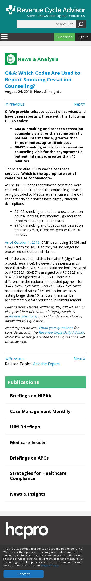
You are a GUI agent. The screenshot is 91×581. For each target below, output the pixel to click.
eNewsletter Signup (52, 16)
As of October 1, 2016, (23, 242)
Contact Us (77, 16)
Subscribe (65, 36)
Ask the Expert (46, 364)
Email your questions (56, 327)
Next (80, 104)
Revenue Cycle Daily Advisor (61, 332)
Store (31, 16)
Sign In (83, 36)
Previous (15, 104)
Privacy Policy (49, 565)
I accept (23, 574)
